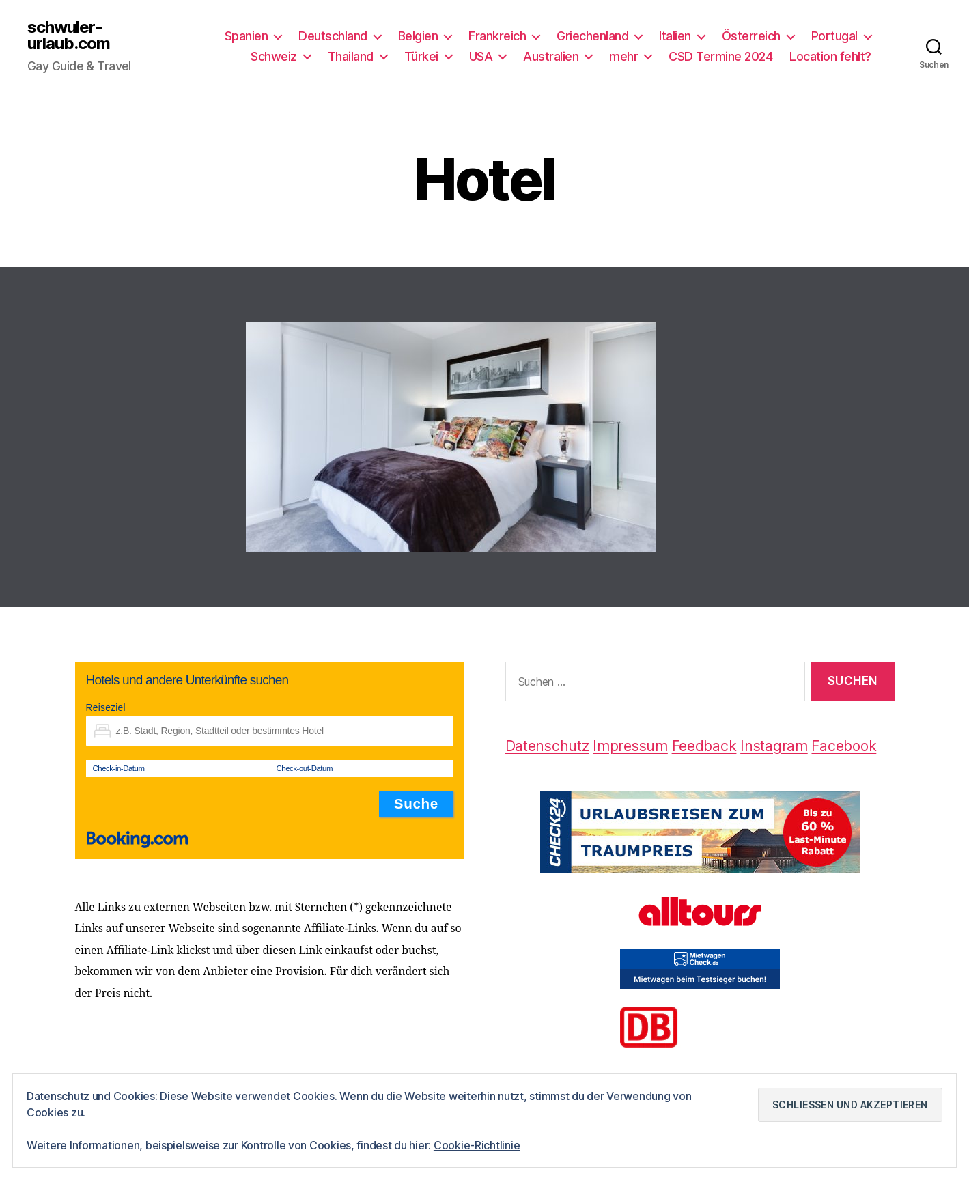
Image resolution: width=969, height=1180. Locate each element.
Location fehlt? (830, 56)
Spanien (246, 36)
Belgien (418, 36)
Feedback (704, 746)
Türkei (421, 56)
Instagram (774, 746)
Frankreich (497, 36)
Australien (550, 56)
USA (481, 56)
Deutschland (332, 36)
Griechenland (592, 36)
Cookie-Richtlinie (477, 1145)
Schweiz (274, 56)
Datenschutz (547, 746)
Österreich (751, 36)
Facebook (843, 746)
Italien (675, 36)
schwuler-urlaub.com (68, 35)
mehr (623, 56)
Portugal (834, 36)
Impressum (630, 746)
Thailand (351, 56)
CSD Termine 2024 (720, 56)
